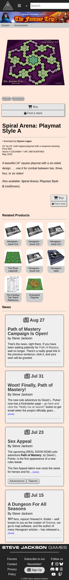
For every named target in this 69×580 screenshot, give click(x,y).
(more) (11, 414)
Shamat (50, 522)
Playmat (6, 98)
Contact (12, 564)
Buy (33, 106)
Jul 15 (34, 495)
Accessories (21, 25)
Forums (12, 559)
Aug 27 (34, 320)
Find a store (33, 113)
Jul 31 (34, 376)
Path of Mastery (48, 347)
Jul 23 (34, 432)
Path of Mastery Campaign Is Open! (28, 331)
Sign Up (34, 569)
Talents (33, 481)
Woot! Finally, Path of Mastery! (30, 387)
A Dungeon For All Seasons (27, 506)
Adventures (17, 481)
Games (5, 25)
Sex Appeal (19, 441)
